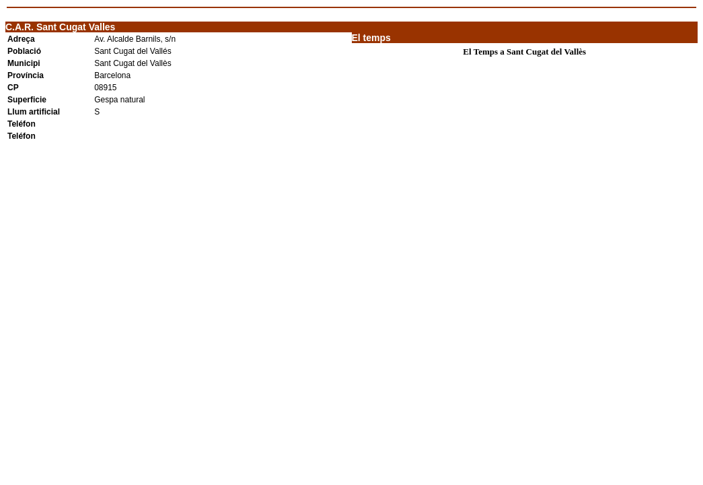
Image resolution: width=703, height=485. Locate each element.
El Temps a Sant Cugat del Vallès (524, 51)
